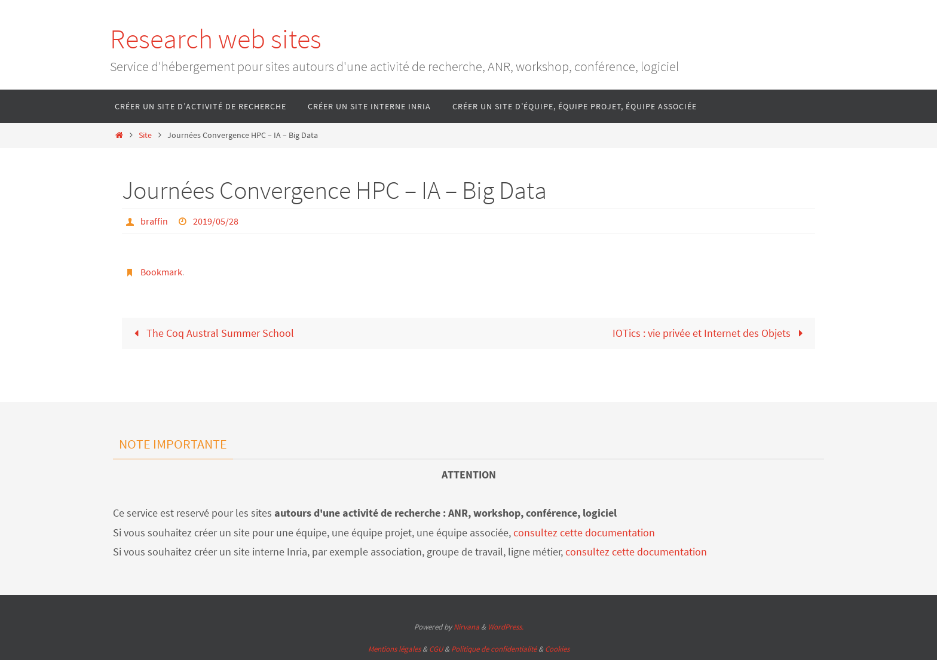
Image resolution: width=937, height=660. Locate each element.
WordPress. (505, 627)
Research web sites (215, 39)
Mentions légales (394, 649)
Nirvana (466, 627)
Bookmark (161, 272)
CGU (436, 649)
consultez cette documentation (584, 532)
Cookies (557, 649)
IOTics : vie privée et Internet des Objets (710, 333)
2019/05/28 (215, 221)
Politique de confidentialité (494, 649)
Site (145, 135)
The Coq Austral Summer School (211, 333)
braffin (154, 221)
